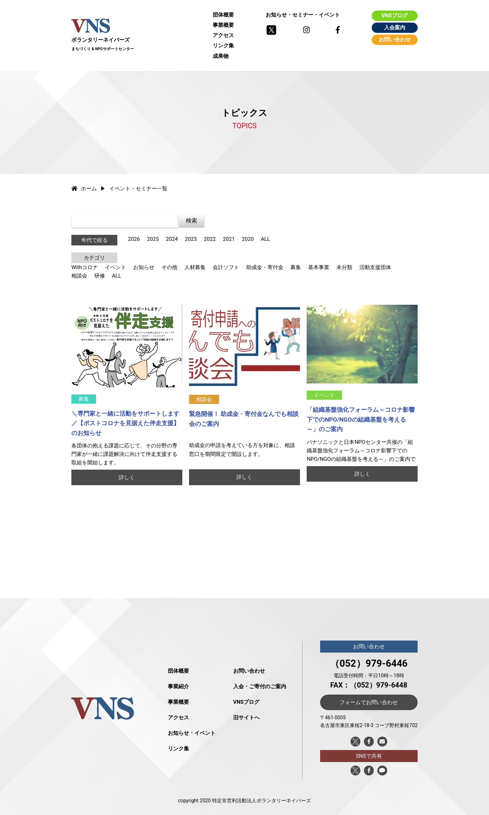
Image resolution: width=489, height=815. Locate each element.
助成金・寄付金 (264, 267)
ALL (265, 239)
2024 (172, 239)
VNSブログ (395, 15)
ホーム (84, 188)
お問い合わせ (395, 39)
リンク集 (223, 45)
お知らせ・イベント (192, 733)
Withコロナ (84, 267)
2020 (248, 239)
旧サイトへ (246, 717)
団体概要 (223, 15)
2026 (134, 239)
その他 (169, 267)
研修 (99, 276)
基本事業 (318, 267)
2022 (210, 239)
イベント (115, 267)
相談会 (79, 276)
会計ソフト (226, 267)
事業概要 (223, 25)
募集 (295, 267)
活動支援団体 (375, 267)
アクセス (223, 35)
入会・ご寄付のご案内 (259, 686)
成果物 (221, 56)
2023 (191, 239)
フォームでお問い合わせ (369, 702)
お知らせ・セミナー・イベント (303, 15)
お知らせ (143, 267)
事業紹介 (178, 686)
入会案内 (394, 27)
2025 (153, 239)
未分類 (344, 267)
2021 (229, 239)
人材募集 (195, 267)
